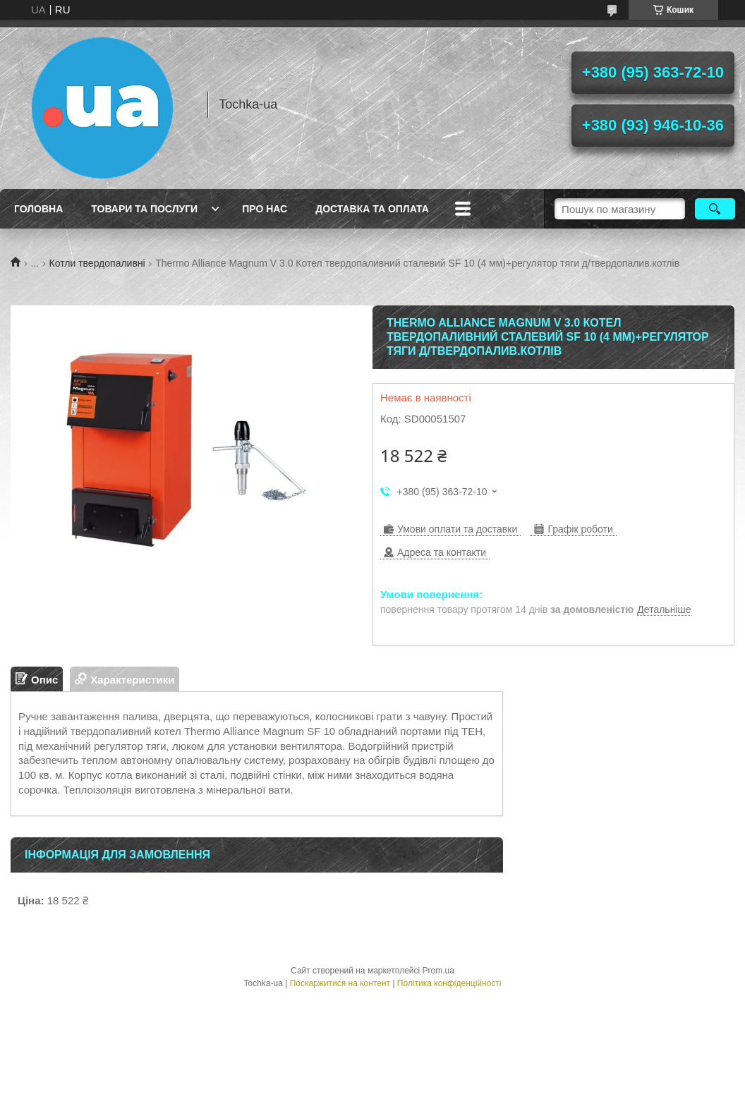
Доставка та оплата (372, 208)
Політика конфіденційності (449, 983)
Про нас (264, 208)
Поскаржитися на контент (340, 983)
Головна (38, 208)
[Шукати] (715, 208)
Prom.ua (438, 971)
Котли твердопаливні (97, 263)
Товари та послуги (144, 208)
